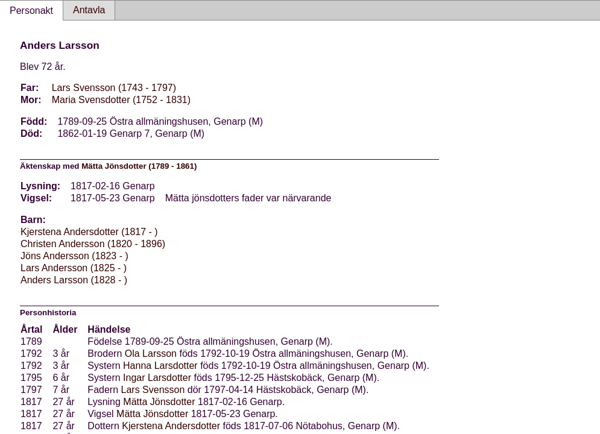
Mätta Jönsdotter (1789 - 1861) (139, 166)
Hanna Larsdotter (160, 365)
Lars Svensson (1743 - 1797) (114, 88)
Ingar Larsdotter (157, 378)
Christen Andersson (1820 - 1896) (93, 244)
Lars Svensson (153, 390)
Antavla (89, 10)
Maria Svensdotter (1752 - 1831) (121, 100)
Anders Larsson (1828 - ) (74, 280)
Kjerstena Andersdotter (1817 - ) (89, 232)
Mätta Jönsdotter (159, 402)
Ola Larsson (151, 353)
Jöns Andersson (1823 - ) (74, 256)
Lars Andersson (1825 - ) (74, 268)
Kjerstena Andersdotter (171, 426)
